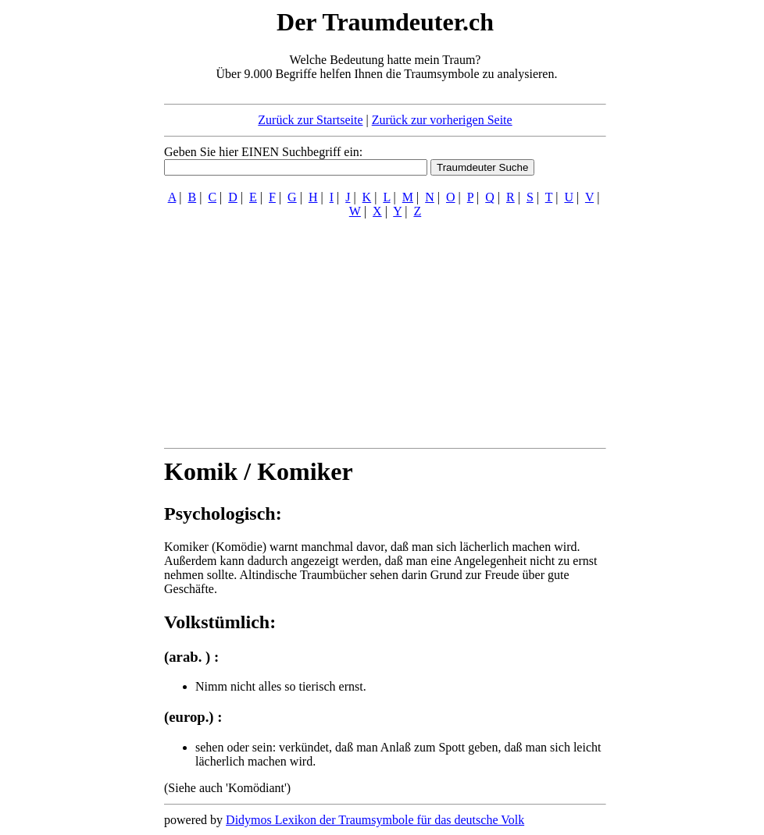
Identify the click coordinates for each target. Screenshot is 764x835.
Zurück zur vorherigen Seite (442, 119)
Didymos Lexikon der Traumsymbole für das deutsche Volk (375, 819)
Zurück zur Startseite (310, 119)
